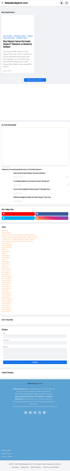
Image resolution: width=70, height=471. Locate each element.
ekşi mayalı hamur (20, 36)
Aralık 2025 (6, 251)
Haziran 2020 (7, 301)
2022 (4, 260)
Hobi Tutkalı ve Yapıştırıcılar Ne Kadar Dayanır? (17, 241)
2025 (4, 249)
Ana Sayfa (14, 467)
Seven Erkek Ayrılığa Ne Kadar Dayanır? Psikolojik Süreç (31, 189)
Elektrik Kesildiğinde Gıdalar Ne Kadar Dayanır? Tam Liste (32, 197)
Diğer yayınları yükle (34, 80)
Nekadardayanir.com (16, 3)
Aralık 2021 (6, 268)
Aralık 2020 (6, 293)
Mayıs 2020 (6, 303)
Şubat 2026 (7, 245)
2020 (4, 291)
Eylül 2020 (6, 297)
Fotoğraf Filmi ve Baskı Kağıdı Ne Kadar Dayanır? (18, 239)
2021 (4, 266)
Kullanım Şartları (6, 456)
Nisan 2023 (6, 258)
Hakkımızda (24, 467)
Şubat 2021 (6, 287)
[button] (3, 3)
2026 (5, 231)
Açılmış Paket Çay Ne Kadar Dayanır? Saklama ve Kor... (20, 237)
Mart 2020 (6, 307)
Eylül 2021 (6, 274)
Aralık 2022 (6, 262)
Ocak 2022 (6, 264)
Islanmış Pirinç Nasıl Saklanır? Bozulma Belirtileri (29, 173)
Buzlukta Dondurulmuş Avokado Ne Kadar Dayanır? (19, 235)
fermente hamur (22, 38)
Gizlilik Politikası (35, 467)
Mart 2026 (6, 243)
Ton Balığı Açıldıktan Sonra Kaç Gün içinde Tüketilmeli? (31, 181)
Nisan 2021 (6, 284)
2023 (4, 253)
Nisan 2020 (6, 305)
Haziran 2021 (7, 280)
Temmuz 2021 (7, 278)
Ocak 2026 (7, 247)
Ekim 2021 (6, 272)
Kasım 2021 (6, 270)
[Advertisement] (35, 103)
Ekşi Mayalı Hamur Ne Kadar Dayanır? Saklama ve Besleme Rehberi (17, 44)
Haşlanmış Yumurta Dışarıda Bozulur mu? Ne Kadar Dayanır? (22, 169)
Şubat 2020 (6, 309)
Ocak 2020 (6, 311)
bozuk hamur (8, 36)
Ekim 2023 (6, 256)
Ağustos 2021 (7, 276)
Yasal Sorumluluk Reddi (51, 467)
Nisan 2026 (6, 233)
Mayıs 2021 (6, 282)
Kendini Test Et (6, 454)
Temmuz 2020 (7, 299)
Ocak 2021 (6, 289)
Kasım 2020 (6, 295)
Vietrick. (58, 464)
